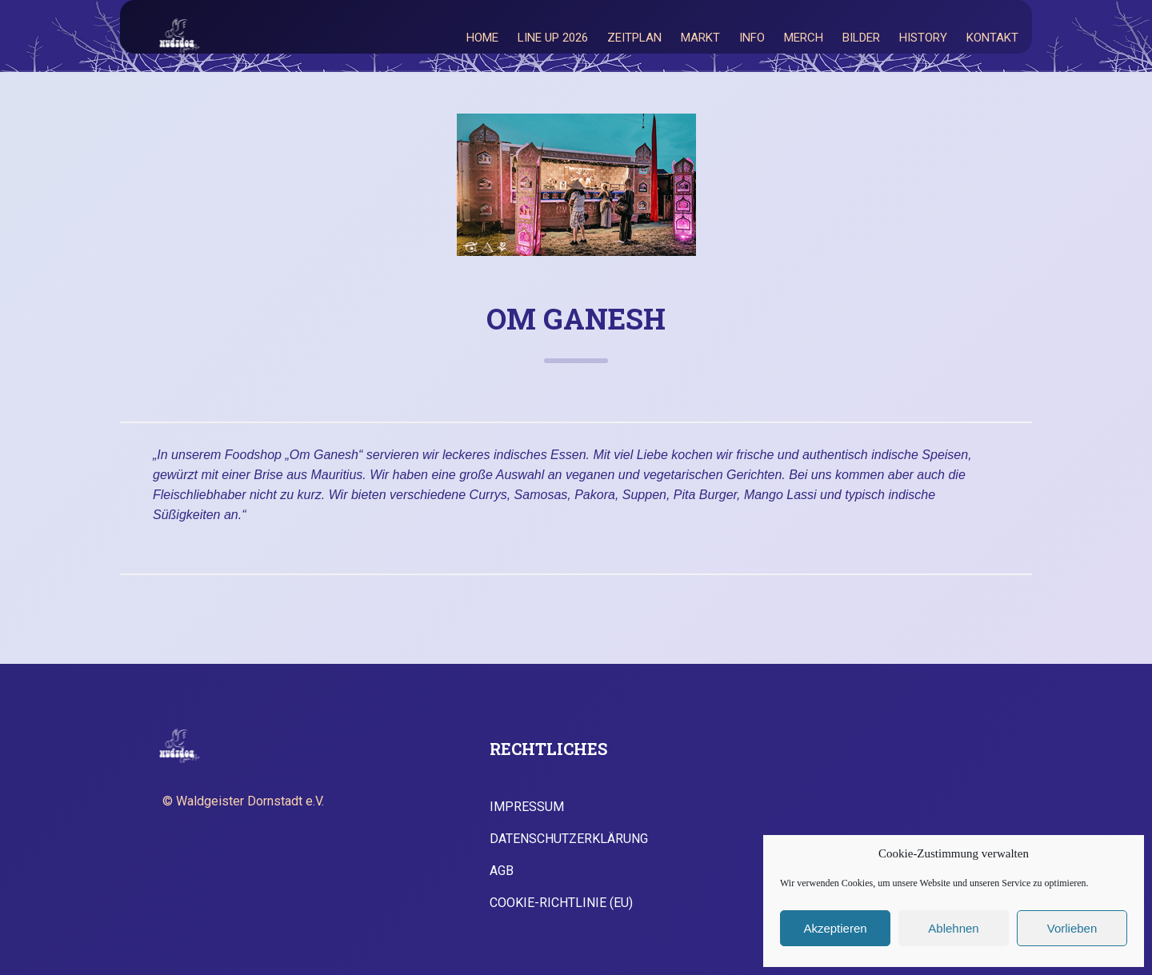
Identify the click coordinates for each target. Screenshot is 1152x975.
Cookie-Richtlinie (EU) (561, 903)
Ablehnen (953, 928)
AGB (502, 871)
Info (752, 37)
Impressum (527, 807)
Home (482, 37)
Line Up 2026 (553, 37)
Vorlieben (1072, 928)
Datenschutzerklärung (569, 839)
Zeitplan (634, 37)
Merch (803, 37)
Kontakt (992, 37)
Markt (700, 37)
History (923, 37)
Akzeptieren (834, 928)
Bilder (861, 37)
